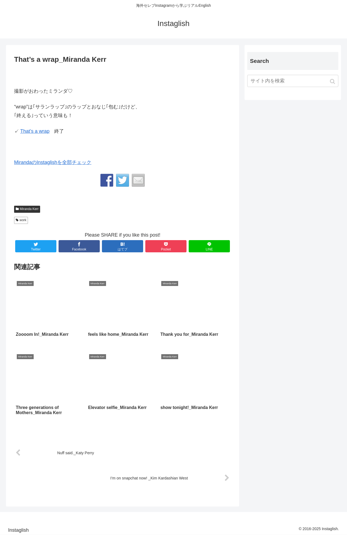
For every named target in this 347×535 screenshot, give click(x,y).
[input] (292, 81)
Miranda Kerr (29, 209)
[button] (333, 81)
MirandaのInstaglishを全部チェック (52, 162)
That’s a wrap (35, 131)
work (23, 220)
